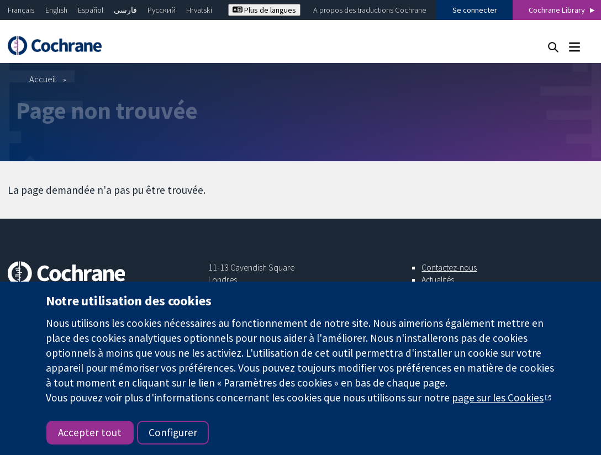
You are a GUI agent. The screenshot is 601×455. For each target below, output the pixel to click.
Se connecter (474, 10)
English (56, 10)
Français (21, 10)
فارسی (125, 10)
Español (90, 10)
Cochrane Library (557, 10)
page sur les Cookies (498, 397)
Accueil (42, 78)
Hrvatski (199, 10)
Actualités (437, 279)
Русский (161, 10)
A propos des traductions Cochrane (369, 10)
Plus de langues (264, 10)
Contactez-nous (449, 267)
